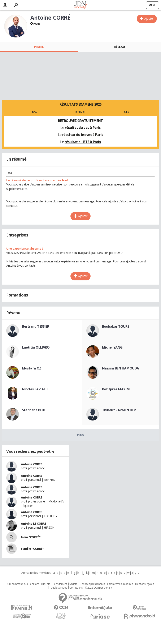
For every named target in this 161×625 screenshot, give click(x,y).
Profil (39, 47)
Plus (80, 435)
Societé (73, 584)
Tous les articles (58, 587)
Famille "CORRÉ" (32, 549)
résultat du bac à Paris (82, 127)
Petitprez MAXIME (116, 389)
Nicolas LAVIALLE (35, 389)
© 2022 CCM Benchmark (98, 587)
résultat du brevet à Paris (82, 134)
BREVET (80, 112)
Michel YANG (112, 347)
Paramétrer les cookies (120, 584)
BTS (126, 112)
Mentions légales (144, 584)
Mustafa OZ (31, 368)
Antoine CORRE (31, 464)
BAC (35, 112)
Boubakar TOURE (115, 326)
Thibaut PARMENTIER (119, 410)
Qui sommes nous (17, 584)
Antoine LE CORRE (33, 523)
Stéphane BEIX (33, 410)
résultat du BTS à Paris (83, 141)
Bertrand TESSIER (35, 326)
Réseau (119, 47)
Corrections (75, 587)
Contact (34, 584)
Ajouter (149, 18)
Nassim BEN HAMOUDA (120, 368)
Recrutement (60, 584)
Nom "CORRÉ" (30, 537)
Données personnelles (92, 584)
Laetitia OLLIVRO (35, 347)
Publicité (45, 584)
